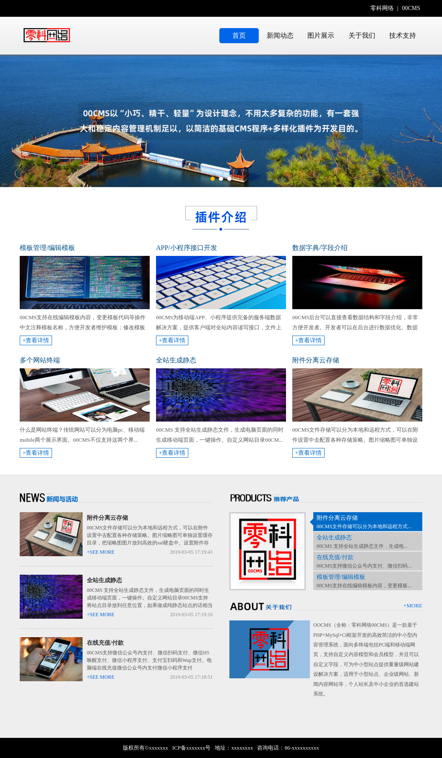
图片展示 (320, 35)
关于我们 (361, 35)
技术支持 (402, 35)
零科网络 (382, 8)
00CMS (411, 8)
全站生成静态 (104, 580)
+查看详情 (36, 340)
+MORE (412, 605)
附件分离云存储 (107, 518)
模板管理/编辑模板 (341, 577)
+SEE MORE (100, 552)
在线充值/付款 (105, 643)
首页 (239, 35)
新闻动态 (280, 35)
